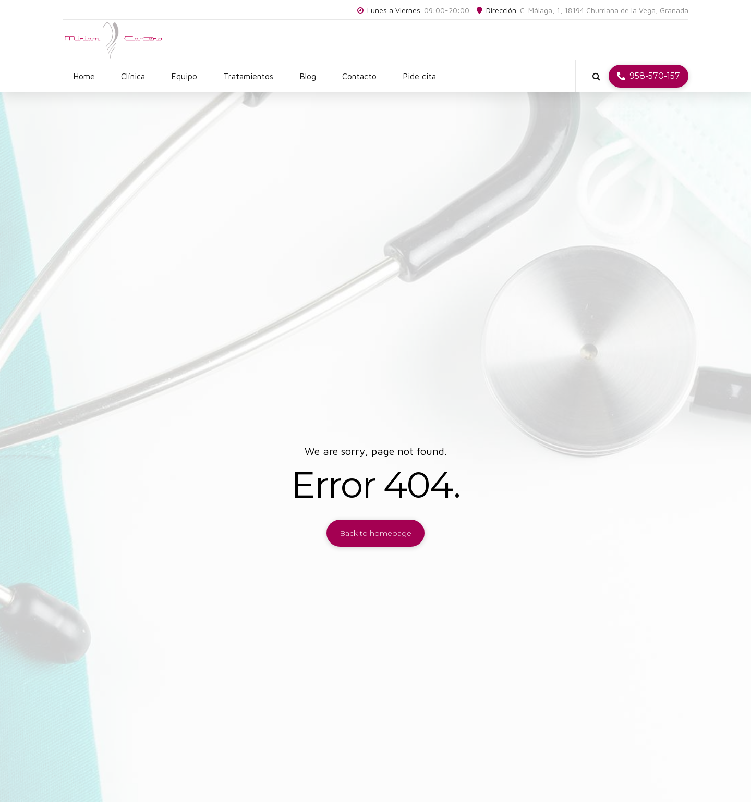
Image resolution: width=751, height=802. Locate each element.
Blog (307, 76)
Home (84, 76)
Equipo (184, 76)
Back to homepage (375, 533)
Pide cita (419, 76)
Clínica (133, 76)
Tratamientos (248, 76)
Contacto (359, 76)
